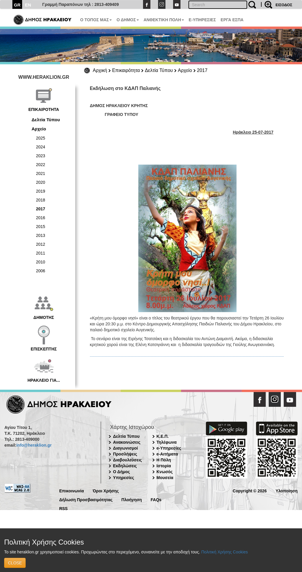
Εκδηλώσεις (125, 465)
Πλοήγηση (132, 499)
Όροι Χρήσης (106, 490)
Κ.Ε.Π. (163, 436)
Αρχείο (185, 70)
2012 (40, 244)
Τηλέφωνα (167, 442)
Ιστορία (164, 465)
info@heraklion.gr (33, 445)
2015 (40, 226)
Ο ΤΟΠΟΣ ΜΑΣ (96, 19)
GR (17, 4)
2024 (40, 147)
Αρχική (100, 70)
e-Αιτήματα (167, 454)
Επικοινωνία (71, 490)
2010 (40, 262)
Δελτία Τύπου (159, 70)
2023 (40, 155)
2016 (40, 217)
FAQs (156, 499)
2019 (40, 191)
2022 (40, 164)
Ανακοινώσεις (126, 442)
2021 (40, 173)
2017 (202, 70)
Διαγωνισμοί (125, 448)
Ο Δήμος (121, 471)
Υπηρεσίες (123, 477)
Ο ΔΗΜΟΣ (127, 19)
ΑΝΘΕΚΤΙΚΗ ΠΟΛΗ (164, 19)
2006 (40, 270)
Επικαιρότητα (126, 70)
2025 (40, 138)
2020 (40, 182)
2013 (40, 235)
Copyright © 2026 (250, 490)
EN (28, 4)
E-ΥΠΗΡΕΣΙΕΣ (202, 19)
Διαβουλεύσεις (127, 460)
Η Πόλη (164, 460)
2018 (40, 200)
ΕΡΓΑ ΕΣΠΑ (232, 19)
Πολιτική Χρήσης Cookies (224, 552)
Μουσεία (165, 477)
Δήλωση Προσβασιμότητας (86, 499)
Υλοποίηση (286, 490)
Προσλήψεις (125, 454)
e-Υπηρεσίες (169, 448)
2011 (40, 253)
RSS (63, 508)
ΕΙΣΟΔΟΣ (283, 5)
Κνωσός (165, 471)
